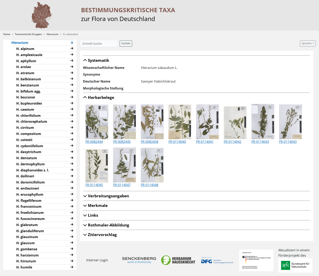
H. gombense (26, 249)
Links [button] (90, 215)
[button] (72, 43)
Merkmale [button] (95, 205)
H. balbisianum (28, 79)
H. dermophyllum (30, 164)
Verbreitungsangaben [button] (106, 196)
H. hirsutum (26, 261)
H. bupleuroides (29, 103)
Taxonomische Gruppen (28, 34)
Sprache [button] (307, 43)
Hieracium (52, 34)
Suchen (125, 43)
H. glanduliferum (30, 231)
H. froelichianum (30, 212)
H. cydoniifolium (29, 146)
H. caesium (25, 109)
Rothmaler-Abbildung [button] (106, 225)
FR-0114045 (94, 185)
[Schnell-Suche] (99, 43)
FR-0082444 (94, 141)
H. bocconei (25, 97)
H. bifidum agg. (28, 91)
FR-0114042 (232, 141)
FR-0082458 (149, 141)
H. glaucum (25, 243)
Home (6, 34)
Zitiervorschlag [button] (100, 234)
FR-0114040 (177, 141)
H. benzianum (27, 85)
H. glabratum (27, 225)
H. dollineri (25, 176)
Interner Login (97, 260)
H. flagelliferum (29, 200)
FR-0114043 (260, 141)
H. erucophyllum (29, 194)
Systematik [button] (96, 60)
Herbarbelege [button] (98, 97)
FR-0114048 (149, 185)
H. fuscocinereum (30, 218)
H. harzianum (27, 255)
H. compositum (28, 133)
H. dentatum (26, 158)
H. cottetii (24, 140)
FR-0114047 (122, 185)
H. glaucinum (27, 237)
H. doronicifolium (30, 182)
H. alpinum (25, 48)
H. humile (24, 267)
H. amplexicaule (29, 55)
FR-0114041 (205, 141)
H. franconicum (29, 206)
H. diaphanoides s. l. (32, 170)
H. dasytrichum (28, 152)
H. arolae (23, 67)
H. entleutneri (27, 188)
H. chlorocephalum (31, 121)
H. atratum (25, 73)
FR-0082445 (122, 141)
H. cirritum (25, 127)
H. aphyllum (26, 61)
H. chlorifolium (28, 115)
